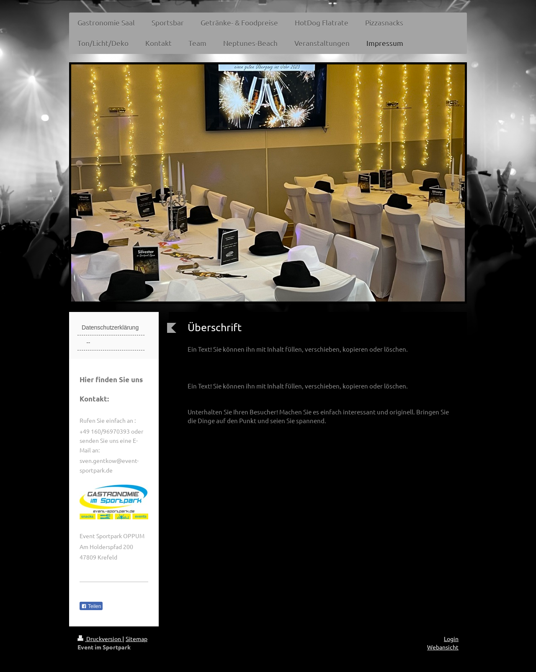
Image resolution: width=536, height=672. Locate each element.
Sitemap (136, 638)
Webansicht (443, 647)
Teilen (91, 606)
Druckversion (99, 638)
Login (451, 638)
